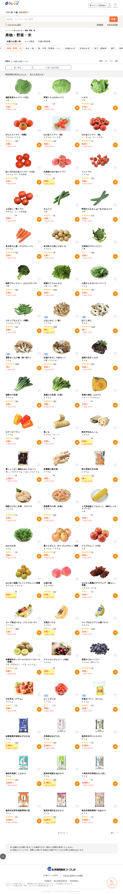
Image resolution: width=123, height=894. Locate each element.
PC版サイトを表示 (50, 875)
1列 (106, 61)
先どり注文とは (37, 74)
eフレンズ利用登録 (97, 5)
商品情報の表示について (16, 74)
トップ (7, 30)
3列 (116, 61)
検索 (113, 19)
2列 (111, 61)
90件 (25, 61)
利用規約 (47, 881)
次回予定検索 (112, 25)
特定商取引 (74, 881)
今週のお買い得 (17, 30)
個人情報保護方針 (61, 881)
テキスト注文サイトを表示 (73, 875)
